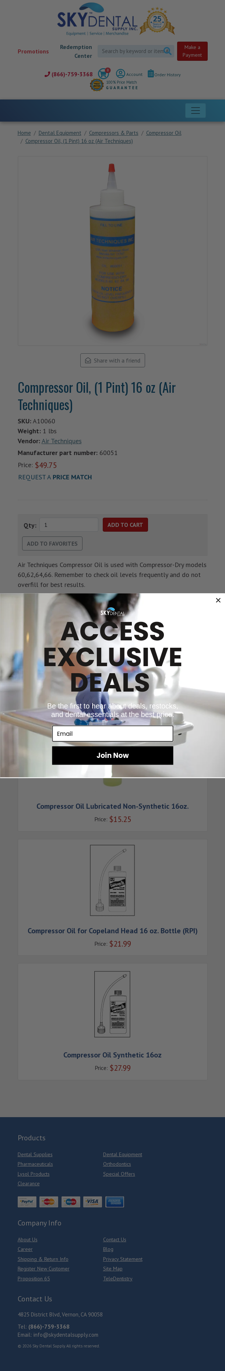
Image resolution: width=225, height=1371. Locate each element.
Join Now (112, 755)
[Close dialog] (218, 600)
